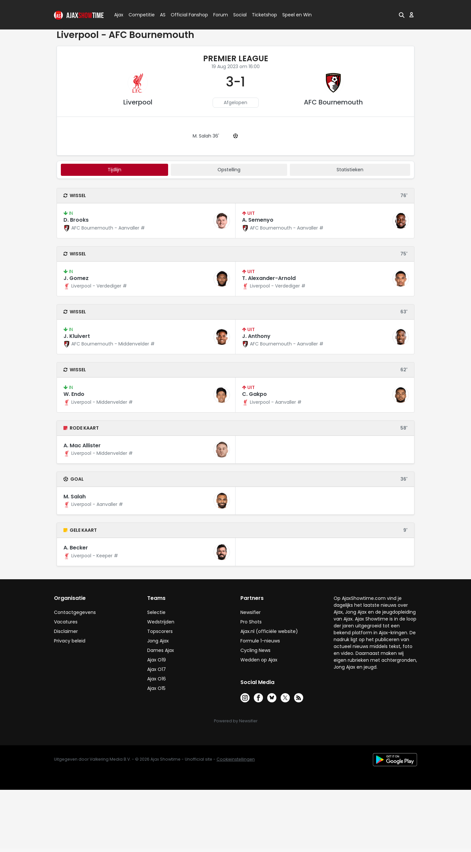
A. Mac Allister (82, 445)
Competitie (139, 14)
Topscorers (160, 631)
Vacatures (66, 622)
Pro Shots (251, 622)
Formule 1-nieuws (260, 641)
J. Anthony (256, 336)
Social (239, 14)
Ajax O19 (156, 660)
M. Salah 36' (206, 136)
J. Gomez (76, 278)
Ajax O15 (156, 688)
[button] (402, 15)
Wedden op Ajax (258, 660)
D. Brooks (76, 220)
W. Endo (73, 394)
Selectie (156, 612)
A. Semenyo (257, 220)
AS (163, 14)
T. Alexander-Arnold (269, 278)
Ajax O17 (156, 669)
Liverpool (137, 102)
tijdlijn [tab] (114, 169)
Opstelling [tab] (229, 169)
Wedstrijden (160, 622)
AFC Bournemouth (333, 102)
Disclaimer (66, 631)
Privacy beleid (69, 641)
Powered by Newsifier (235, 721)
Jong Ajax (158, 641)
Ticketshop (264, 14)
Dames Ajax (160, 650)
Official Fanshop (185, 14)
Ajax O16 (156, 679)
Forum (220, 14)
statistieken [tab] (350, 169)
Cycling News (255, 650)
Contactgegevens (75, 612)
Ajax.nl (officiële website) (269, 631)
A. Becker (75, 547)
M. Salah (74, 496)
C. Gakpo (254, 394)
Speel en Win (297, 14)
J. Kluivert (76, 336)
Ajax (118, 14)
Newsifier (250, 612)
